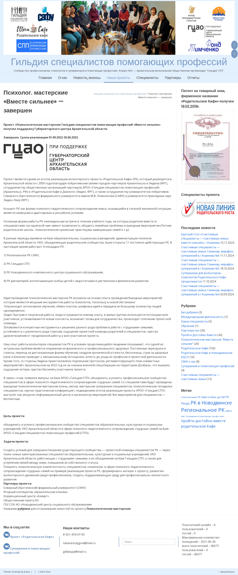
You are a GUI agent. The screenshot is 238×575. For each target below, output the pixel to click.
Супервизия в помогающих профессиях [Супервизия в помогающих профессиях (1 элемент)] (205, 416)
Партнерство (190, 330)
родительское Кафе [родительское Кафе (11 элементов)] (198, 426)
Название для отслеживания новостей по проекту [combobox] (67, 509)
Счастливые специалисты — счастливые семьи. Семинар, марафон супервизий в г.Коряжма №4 (207, 290)
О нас (62, 78)
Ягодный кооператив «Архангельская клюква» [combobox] (35, 492)
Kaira (27, 571)
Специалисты (147, 78)
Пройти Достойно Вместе (199, 335)
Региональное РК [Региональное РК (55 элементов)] (203, 409)
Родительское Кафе (194, 348)
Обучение (187, 326)
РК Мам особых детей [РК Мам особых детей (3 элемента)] (211, 397)
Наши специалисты (194, 321)
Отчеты (193, 78)
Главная (45, 78)
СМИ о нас (188, 361)
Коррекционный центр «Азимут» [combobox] (26, 496)
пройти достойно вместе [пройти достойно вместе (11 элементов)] (203, 420)
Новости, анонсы (87, 78)
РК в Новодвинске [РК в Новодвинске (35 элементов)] (211, 402)
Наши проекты (118, 78)
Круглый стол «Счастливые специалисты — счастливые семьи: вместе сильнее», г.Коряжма (205, 238)
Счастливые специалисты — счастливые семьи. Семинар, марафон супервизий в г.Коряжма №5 (207, 264)
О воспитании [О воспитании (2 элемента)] (189, 397)
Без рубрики (189, 312)
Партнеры (173, 78)
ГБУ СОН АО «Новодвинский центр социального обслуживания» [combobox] (47, 504)
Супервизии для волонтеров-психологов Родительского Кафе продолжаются (203, 277)
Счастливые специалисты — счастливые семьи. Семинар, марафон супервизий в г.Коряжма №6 (207, 251)
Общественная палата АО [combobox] (21, 500)
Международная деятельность (202, 317)
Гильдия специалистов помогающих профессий (119, 62)
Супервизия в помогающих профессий (207, 366)
